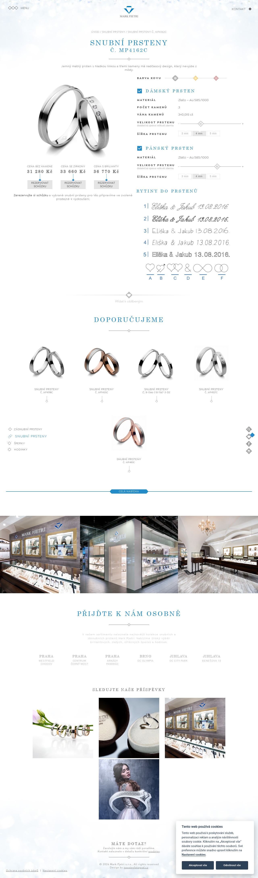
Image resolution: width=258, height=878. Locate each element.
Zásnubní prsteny (28, 429)
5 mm (213, 133)
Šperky (19, 443)
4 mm (199, 133)
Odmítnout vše (232, 865)
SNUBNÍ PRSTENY (113, 32)
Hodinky (21, 449)
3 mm (185, 133)
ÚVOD (95, 32)
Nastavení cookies (194, 854)
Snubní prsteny (31, 436)
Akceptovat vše (198, 865)
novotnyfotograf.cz (136, 867)
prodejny (154, 851)
